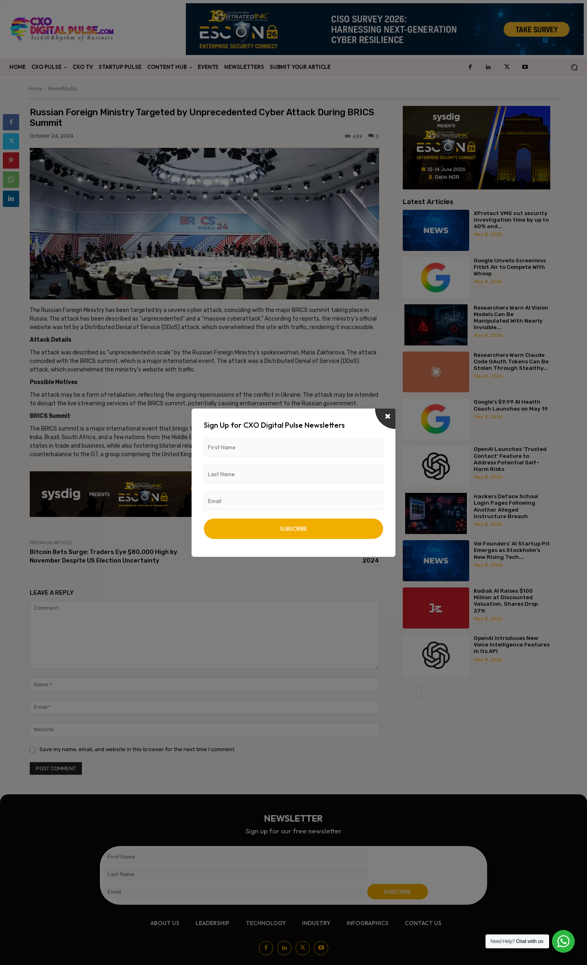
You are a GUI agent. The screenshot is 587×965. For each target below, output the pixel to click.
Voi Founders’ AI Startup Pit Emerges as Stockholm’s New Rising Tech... (512, 550)
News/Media (62, 88)
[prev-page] (408, 691)
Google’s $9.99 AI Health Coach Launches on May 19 (511, 404)
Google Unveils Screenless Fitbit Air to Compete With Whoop (510, 267)
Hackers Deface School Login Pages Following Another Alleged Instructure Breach (506, 506)
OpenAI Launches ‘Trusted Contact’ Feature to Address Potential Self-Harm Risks (510, 459)
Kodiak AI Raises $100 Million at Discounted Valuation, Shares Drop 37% (506, 600)
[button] (574, 67)
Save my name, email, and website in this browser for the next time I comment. (138, 749)
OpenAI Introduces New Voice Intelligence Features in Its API (511, 644)
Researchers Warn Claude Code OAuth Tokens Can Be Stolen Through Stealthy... (511, 361)
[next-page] (421, 691)
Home (36, 88)
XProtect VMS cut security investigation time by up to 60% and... (511, 219)
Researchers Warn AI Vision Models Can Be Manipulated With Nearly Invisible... (511, 317)
